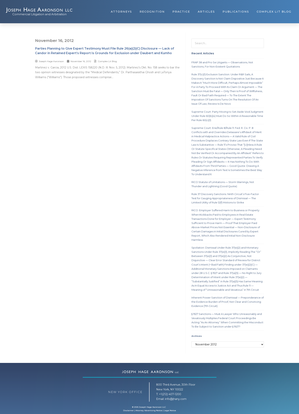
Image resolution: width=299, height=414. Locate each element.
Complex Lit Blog (274, 11)
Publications (236, 11)
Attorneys (121, 11)
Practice (181, 11)
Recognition (152, 11)
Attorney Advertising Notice (148, 410)
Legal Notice (170, 410)
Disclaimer (128, 410)
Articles (206, 11)
